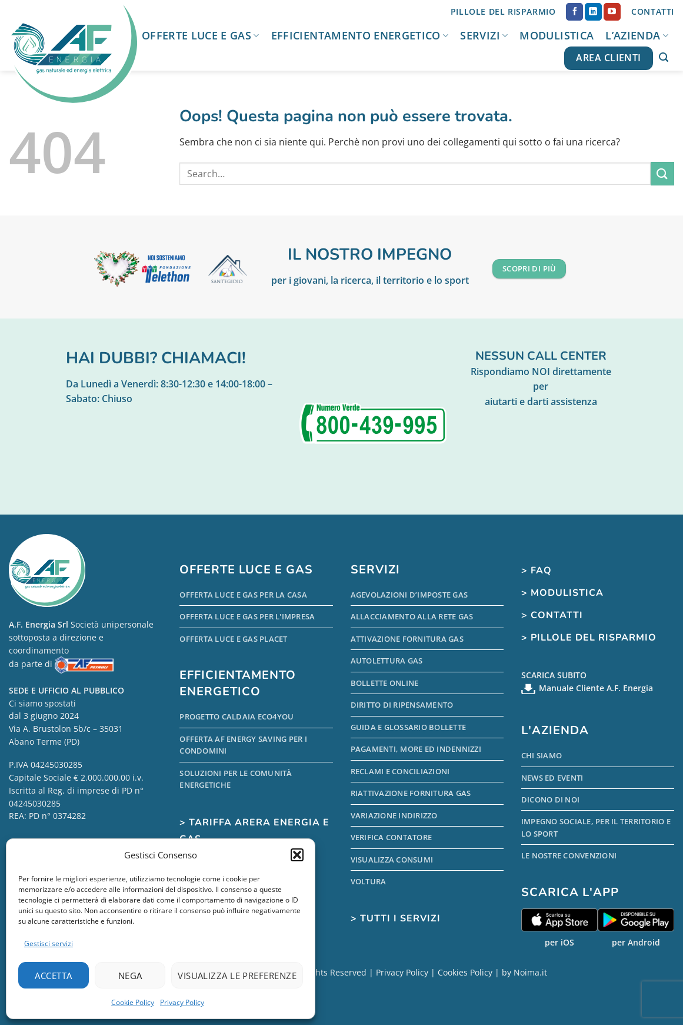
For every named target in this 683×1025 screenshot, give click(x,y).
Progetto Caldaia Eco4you (236, 716)
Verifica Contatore (391, 837)
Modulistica (556, 35)
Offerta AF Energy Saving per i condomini (243, 745)
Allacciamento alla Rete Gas (412, 616)
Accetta (53, 975)
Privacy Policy (182, 1002)
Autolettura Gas (387, 660)
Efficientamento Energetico (360, 35)
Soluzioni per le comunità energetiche (235, 779)
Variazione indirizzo (394, 815)
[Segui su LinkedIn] (593, 12)
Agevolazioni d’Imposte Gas (409, 594)
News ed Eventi (552, 777)
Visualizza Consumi (392, 859)
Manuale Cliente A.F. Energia (596, 688)
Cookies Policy (465, 972)
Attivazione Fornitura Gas (407, 638)
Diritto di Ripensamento (402, 704)
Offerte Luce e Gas (200, 35)
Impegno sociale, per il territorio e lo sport (596, 827)
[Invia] (662, 173)
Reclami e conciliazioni (400, 771)
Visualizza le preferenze (237, 975)
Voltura (369, 881)
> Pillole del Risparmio (589, 637)
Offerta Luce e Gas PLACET (233, 638)
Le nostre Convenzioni (569, 855)
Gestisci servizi (48, 943)
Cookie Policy (132, 1002)
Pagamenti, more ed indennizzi (416, 749)
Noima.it (530, 972)
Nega (130, 975)
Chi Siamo (541, 755)
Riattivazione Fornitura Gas (411, 793)
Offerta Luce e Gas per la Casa (243, 594)
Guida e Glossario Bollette (409, 727)
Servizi (484, 35)
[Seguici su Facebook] (574, 12)
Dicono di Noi (550, 799)
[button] (297, 855)
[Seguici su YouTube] (612, 12)
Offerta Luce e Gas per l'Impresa (247, 616)
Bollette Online (385, 683)
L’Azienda (636, 35)
